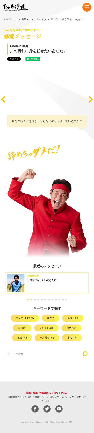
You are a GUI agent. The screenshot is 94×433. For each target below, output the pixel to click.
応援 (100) (72, 318)
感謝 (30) (22, 337)
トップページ (10, 19)
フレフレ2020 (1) (25, 318)
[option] (47, 282)
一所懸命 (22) (47, 337)
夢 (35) (50, 318)
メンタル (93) (46, 328)
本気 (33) (72, 337)
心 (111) (22, 328)
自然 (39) (71, 328)
